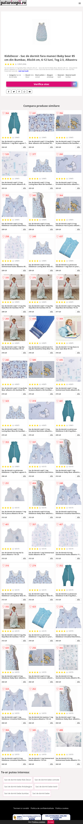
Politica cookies (62, 808)
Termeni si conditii (21, 808)
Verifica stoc (55, 84)
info (24, 147)
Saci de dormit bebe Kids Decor (17, 779)
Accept (51, 822)
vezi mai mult (23, 71)
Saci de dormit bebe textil (46, 786)
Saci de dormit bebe (41, 793)
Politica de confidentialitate (42, 808)
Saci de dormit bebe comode (47, 779)
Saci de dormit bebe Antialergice (18, 786)
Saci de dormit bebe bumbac (16, 793)
